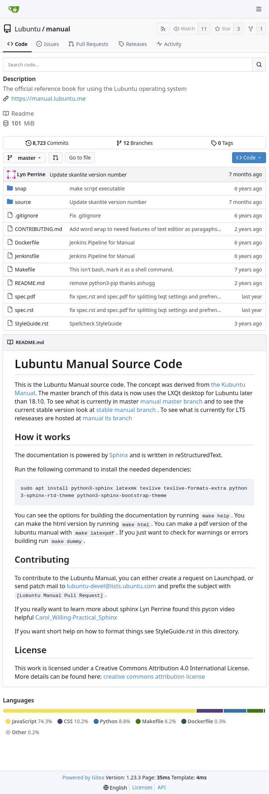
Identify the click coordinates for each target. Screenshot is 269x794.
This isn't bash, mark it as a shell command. (121, 269)
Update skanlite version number (88, 174)
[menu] (115, 787)
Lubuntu (28, 28)
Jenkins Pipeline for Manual (102, 242)
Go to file (80, 157)
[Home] (14, 9)
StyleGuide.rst (32, 323)
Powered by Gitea (83, 777)
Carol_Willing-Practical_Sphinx (76, 617)
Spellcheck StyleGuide (95, 323)
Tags (222, 142)
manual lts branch (107, 418)
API (162, 787)
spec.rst (24, 310)
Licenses (142, 787)
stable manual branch (126, 410)
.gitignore (26, 215)
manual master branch (171, 401)
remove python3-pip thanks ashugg (112, 283)
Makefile (25, 269)
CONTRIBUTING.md (38, 229)
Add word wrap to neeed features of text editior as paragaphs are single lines (161, 229)
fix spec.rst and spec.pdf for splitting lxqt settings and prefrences (147, 296)
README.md (30, 283)
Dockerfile (27, 242)
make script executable (97, 188)
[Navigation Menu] (258, 9)
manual (58, 28)
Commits (47, 142)
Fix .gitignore (85, 215)
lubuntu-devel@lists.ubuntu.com (111, 586)
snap (21, 188)
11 (204, 28)
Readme (18, 113)
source (23, 201)
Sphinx (118, 455)
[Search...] (259, 65)
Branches (134, 142)
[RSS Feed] (163, 29)
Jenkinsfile (27, 256)
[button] (55, 157)
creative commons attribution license (154, 676)
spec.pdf (25, 296)
